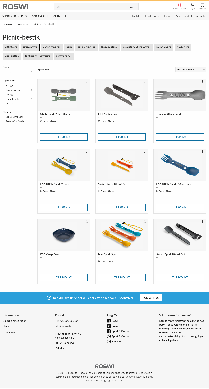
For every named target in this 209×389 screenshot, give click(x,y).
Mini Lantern (12, 56)
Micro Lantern (109, 47)
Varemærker (40, 16)
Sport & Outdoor (121, 331)
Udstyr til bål (64, 56)
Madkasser (11, 47)
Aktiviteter (60, 16)
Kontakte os (151, 297)
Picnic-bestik (30, 47)
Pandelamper (163, 47)
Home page (7, 24)
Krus (69, 47)
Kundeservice (152, 16)
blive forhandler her (170, 332)
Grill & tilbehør (86, 47)
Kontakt (136, 16)
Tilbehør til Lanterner (37, 56)
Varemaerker (23, 24)
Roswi (115, 320)
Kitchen (116, 341)
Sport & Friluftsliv (14, 16)
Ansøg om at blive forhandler (191, 16)
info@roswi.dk (63, 325)
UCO (36, 24)
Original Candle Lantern (137, 47)
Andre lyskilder (52, 47)
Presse (167, 16)
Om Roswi (8, 325)
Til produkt (64, 137)
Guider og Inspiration (14, 320)
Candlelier (183, 47)
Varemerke (9, 332)
